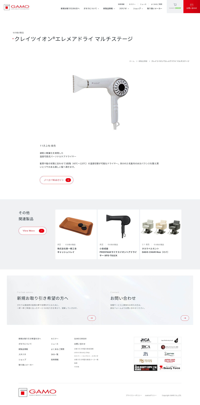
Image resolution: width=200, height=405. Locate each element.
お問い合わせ (79, 344)
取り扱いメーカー (154, 8)
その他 (76, 366)
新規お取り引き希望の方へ (30, 338)
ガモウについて (91, 8)
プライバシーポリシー (134, 395)
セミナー (132, 4)
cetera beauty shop (82, 352)
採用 (75, 363)
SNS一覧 (54, 354)
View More (33, 231)
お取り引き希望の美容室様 (83, 349)
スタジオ (124, 8)
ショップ (138, 8)
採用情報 (121, 4)
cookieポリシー (151, 395)
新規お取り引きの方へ (70, 8)
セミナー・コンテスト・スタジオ (86, 356)
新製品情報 (109, 8)
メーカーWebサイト (57, 180)
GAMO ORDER (80, 338)
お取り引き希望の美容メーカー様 (86, 359)
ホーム (132, 61)
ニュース (143, 4)
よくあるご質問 (156, 4)
